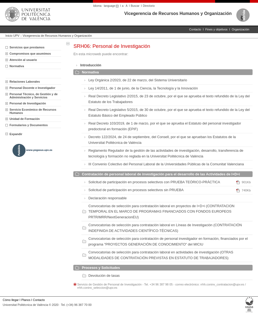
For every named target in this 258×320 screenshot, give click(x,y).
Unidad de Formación (25, 118)
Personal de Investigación (28, 103)
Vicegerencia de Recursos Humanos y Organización (178, 13)
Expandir (13, 134)
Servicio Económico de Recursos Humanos (33, 111)
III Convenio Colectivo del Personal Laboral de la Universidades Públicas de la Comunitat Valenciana (166, 164)
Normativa (90, 72)
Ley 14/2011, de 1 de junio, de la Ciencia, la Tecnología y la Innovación (143, 88)
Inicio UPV (12, 35)
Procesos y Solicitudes (101, 268)
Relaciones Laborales (25, 81)
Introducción (90, 65)
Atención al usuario (23, 59)
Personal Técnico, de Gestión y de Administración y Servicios (34, 95)
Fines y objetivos (216, 29)
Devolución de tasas (103, 276)
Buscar (135, 5)
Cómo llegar (11, 300)
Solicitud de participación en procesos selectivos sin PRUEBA (136, 190)
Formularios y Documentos (29, 125)
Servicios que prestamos (27, 47)
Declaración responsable (107, 198)
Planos (25, 300)
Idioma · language (106, 5)
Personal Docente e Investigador (32, 87)
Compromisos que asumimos (30, 53)
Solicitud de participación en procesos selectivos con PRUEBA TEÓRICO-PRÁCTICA (154, 182)
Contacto (195, 29)
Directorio (149, 5)
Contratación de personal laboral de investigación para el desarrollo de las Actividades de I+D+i (161, 174)
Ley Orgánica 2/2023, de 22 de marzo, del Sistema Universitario (137, 80)
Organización (240, 29)
